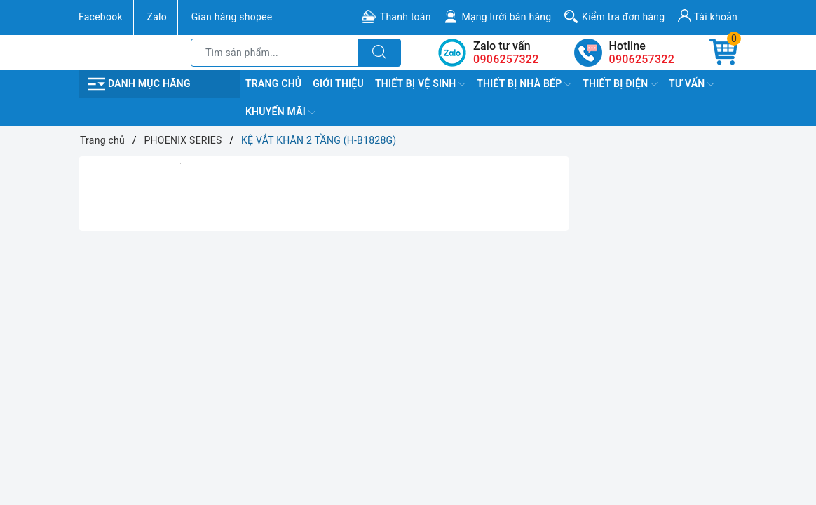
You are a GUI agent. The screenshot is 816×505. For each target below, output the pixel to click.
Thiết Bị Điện (620, 84)
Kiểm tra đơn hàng (623, 16)
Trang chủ (273, 83)
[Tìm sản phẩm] (274, 53)
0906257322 (641, 59)
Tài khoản (707, 15)
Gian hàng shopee (232, 16)
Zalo (157, 16)
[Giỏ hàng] (723, 53)
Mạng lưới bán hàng (506, 16)
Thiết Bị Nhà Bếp (524, 84)
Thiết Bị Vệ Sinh (420, 84)
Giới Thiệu (338, 83)
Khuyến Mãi (280, 112)
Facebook (101, 16)
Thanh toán (405, 16)
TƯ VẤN (691, 84)
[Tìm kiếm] (379, 53)
